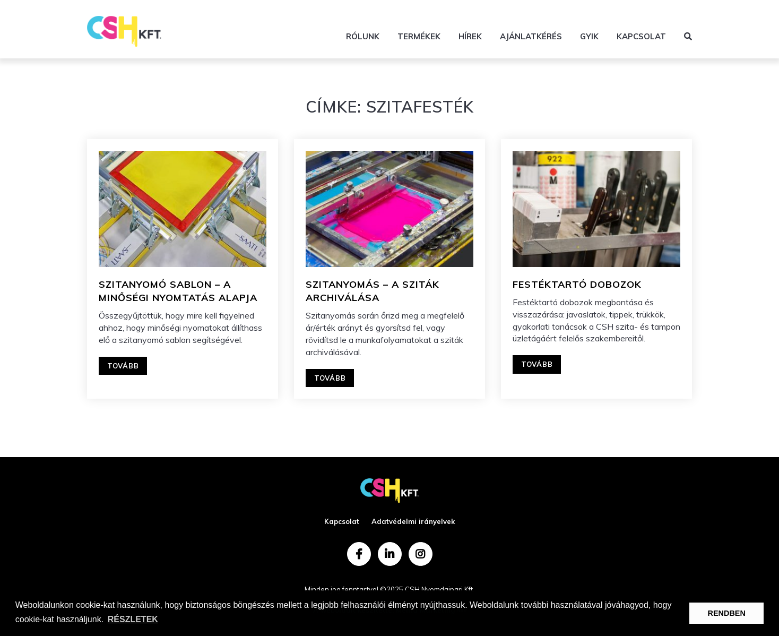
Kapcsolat (641, 36)
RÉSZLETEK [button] (133, 619)
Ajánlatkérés (531, 36)
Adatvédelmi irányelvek (413, 521)
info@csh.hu (576, 13)
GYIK (589, 36)
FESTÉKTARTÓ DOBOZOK (577, 284)
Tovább (123, 366)
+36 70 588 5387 (657, 13)
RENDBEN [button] (727, 613)
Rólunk (362, 36)
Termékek (418, 36)
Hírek (470, 36)
